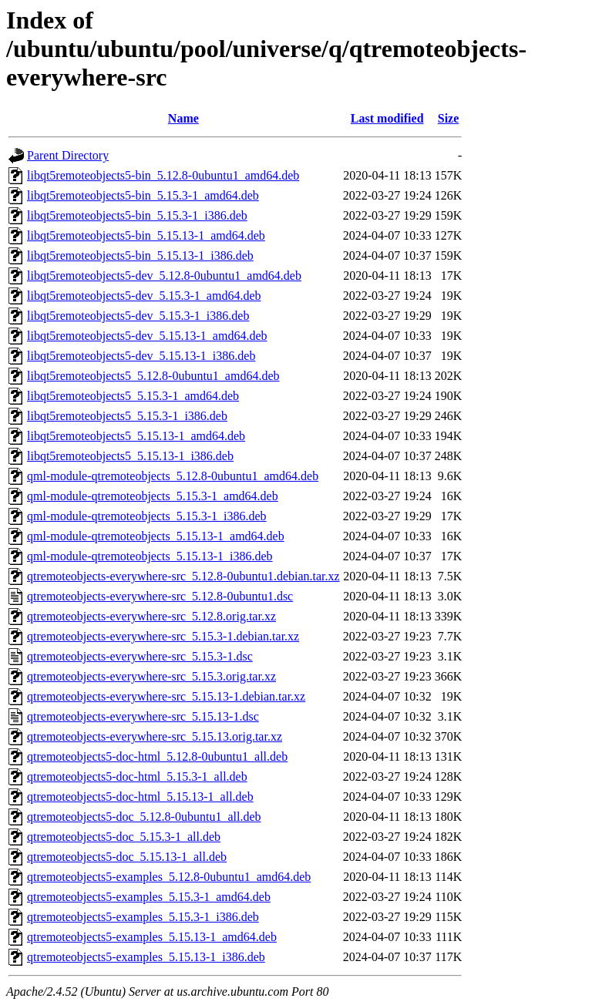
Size (448, 118)
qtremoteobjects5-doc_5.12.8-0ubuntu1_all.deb (144, 816)
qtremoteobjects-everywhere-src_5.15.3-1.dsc (140, 656)
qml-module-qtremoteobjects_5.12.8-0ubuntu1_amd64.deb (172, 475)
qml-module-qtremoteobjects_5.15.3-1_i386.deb (147, 516)
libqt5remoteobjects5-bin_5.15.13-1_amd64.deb (146, 235)
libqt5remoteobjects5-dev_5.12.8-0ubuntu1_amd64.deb (164, 275)
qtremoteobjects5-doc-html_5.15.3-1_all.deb (137, 776)
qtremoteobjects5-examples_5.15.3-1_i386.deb (143, 916)
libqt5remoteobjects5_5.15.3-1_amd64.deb (133, 395)
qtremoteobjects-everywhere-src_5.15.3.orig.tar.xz (151, 676)
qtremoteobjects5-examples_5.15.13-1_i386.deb (146, 956)
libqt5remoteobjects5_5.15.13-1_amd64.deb (136, 435)
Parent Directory (68, 155)
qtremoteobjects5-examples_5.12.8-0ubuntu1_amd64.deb (169, 876)
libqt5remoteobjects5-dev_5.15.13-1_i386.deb (141, 355)
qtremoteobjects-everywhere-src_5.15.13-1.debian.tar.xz (166, 696)
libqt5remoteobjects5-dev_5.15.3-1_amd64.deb (144, 295)
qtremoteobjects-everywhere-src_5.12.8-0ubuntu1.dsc (160, 596)
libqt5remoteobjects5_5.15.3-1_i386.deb (127, 415)
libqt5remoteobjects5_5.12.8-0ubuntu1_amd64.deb (153, 375)
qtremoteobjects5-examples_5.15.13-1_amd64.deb (152, 936)
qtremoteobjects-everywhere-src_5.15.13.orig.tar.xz (154, 736)
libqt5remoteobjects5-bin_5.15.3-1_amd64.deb (143, 195)
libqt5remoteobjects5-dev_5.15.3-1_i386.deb (138, 315)
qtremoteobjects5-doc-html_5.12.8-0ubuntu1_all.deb (157, 756)
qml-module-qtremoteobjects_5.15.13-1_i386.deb (150, 556)
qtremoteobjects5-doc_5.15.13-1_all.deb (127, 856)
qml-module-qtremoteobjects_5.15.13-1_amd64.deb (155, 536)
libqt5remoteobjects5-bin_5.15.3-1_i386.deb (137, 215)
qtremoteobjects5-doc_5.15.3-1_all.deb (123, 836)
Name (183, 118)
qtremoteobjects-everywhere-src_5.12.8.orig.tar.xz (151, 616)
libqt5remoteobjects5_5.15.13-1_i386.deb (130, 455)
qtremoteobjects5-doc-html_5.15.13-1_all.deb (140, 796)
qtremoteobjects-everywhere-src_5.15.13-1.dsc (143, 716)
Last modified (387, 118)
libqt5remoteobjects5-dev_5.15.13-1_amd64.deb (147, 335)
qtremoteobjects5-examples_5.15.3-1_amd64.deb (149, 896)
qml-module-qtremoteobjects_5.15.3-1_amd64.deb (152, 496)
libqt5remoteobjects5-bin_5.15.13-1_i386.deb (140, 255)
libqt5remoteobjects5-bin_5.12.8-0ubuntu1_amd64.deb (163, 175)
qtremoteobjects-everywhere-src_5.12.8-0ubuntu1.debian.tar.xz (183, 576)
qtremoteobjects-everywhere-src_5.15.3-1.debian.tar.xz (163, 636)
